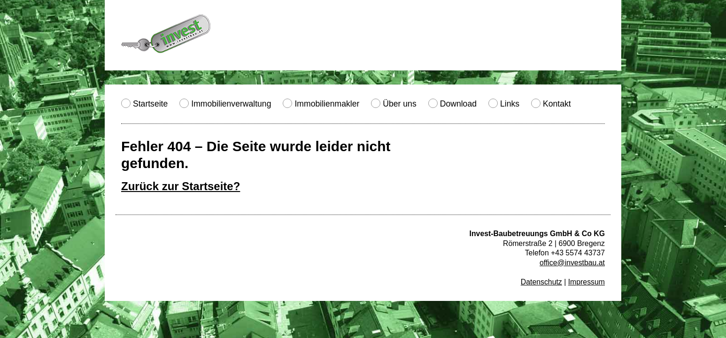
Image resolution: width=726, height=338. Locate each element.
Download (458, 103)
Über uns (399, 103)
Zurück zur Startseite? (180, 186)
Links (509, 103)
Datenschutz (541, 282)
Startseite (150, 103)
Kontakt (557, 103)
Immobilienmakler (326, 103)
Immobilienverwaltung (231, 103)
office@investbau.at (572, 263)
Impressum (586, 282)
